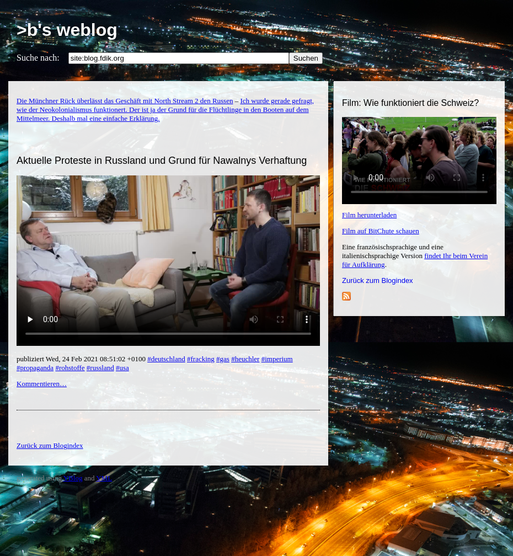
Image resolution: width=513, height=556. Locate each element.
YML (104, 478)
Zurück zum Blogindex (377, 280)
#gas (222, 359)
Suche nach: (38, 57)
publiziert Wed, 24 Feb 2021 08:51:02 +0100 (82, 359)
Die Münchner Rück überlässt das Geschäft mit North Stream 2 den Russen (125, 101)
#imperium (277, 359)
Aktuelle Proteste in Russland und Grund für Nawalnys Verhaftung (162, 160)
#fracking (201, 359)
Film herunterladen (369, 215)
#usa (122, 367)
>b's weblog (67, 30)
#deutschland (166, 359)
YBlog (73, 478)
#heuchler (245, 359)
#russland (100, 367)
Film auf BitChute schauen (380, 231)
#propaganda (35, 367)
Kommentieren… (42, 383)
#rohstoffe (69, 367)
